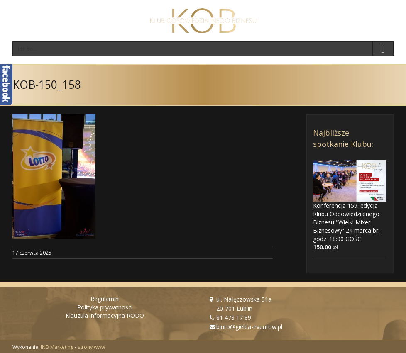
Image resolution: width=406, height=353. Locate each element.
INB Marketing (57, 347)
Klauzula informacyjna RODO (105, 315)
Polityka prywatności (104, 307)
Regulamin (104, 299)
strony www (91, 347)
